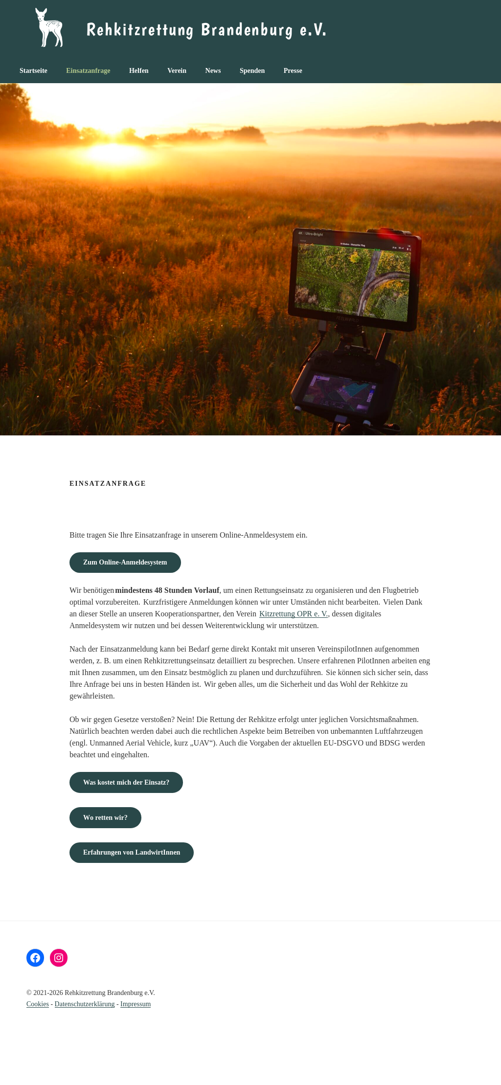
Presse (293, 70)
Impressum (135, 1004)
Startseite (33, 70)
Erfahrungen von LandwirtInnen (131, 852)
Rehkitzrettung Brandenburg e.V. (207, 29)
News (213, 70)
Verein (176, 70)
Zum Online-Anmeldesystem (125, 562)
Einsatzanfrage (88, 70)
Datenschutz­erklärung (85, 1004)
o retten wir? (105, 817)
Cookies (37, 1004)
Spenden (252, 70)
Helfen (139, 70)
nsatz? (126, 782)
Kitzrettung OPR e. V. (293, 614)
